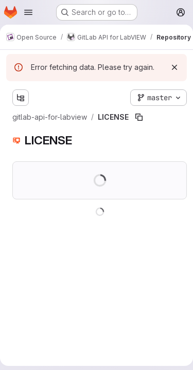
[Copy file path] (139, 117)
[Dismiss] (174, 67)
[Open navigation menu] (28, 12)
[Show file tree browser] (20, 97)
